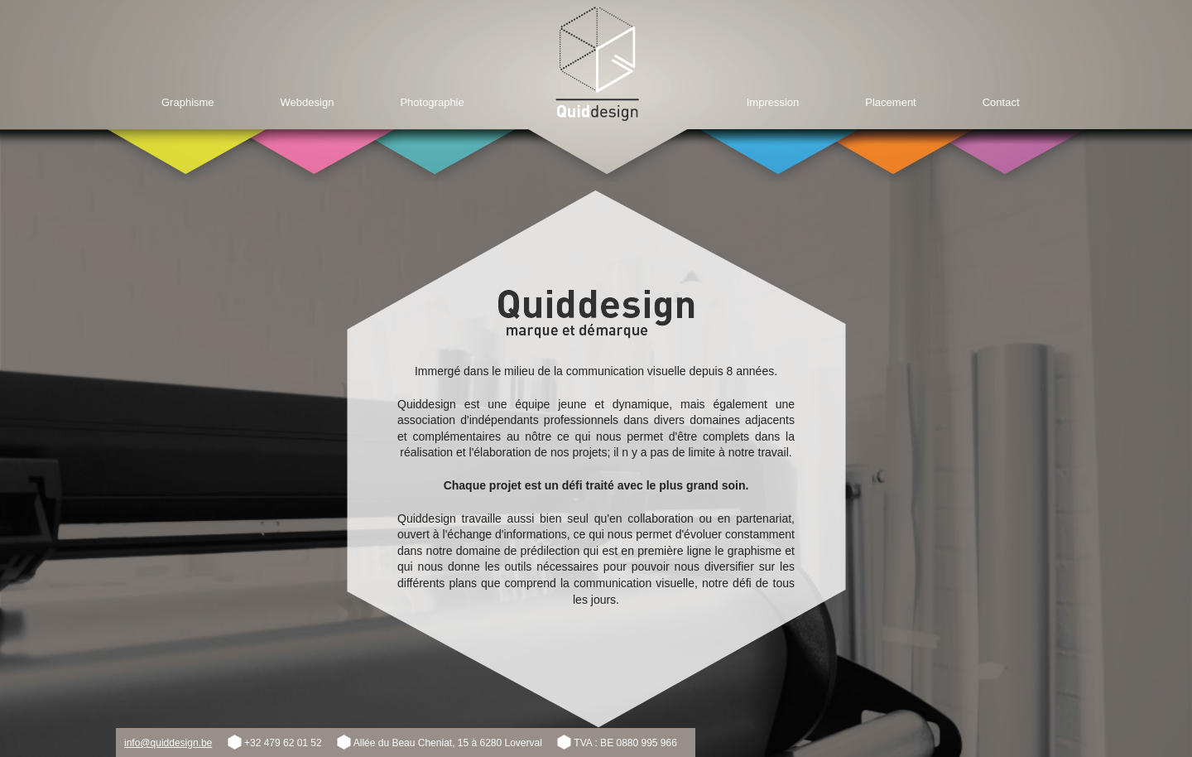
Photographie (432, 102)
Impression (773, 102)
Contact (1001, 102)
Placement (890, 102)
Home (597, 64)
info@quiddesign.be (168, 743)
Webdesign (307, 102)
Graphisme (187, 102)
